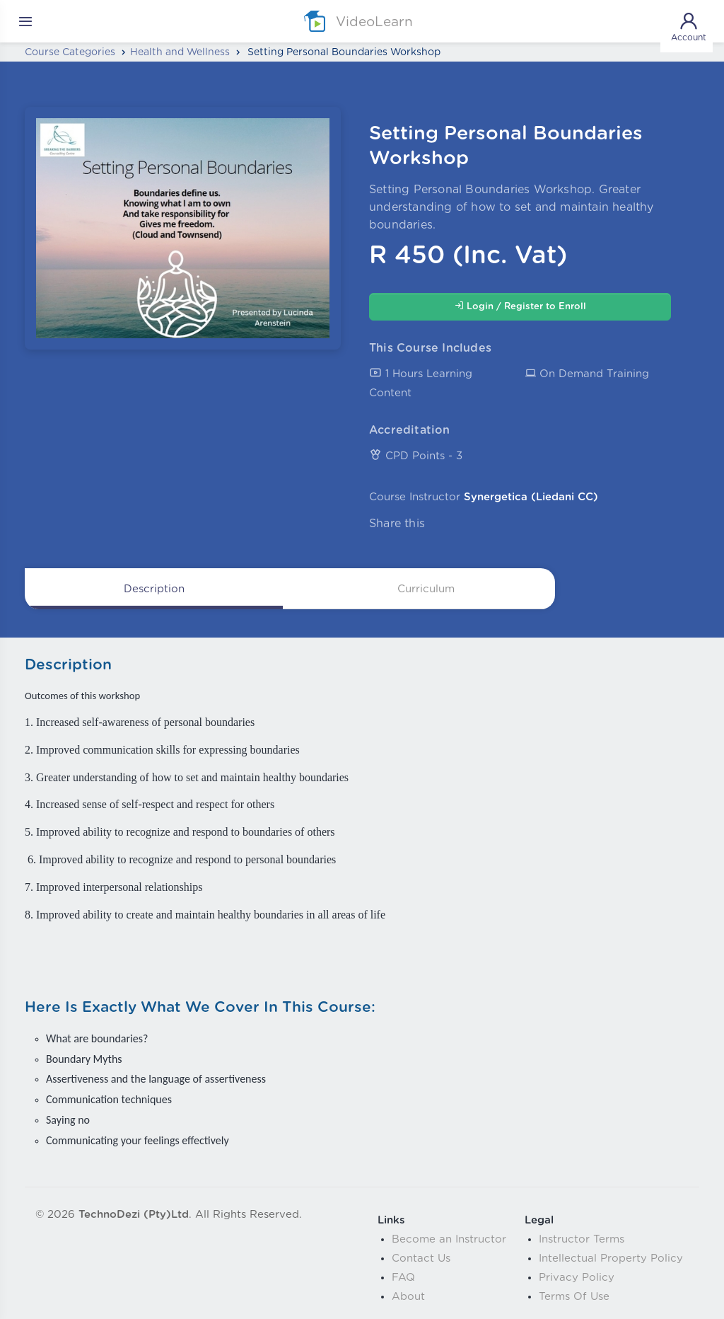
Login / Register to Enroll (520, 306)
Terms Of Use (574, 1296)
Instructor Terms (581, 1239)
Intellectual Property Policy (611, 1258)
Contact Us (421, 1258)
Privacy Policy (576, 1277)
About (408, 1296)
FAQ (403, 1277)
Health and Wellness (180, 52)
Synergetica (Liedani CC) (531, 497)
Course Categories (70, 52)
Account (688, 26)
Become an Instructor (449, 1239)
